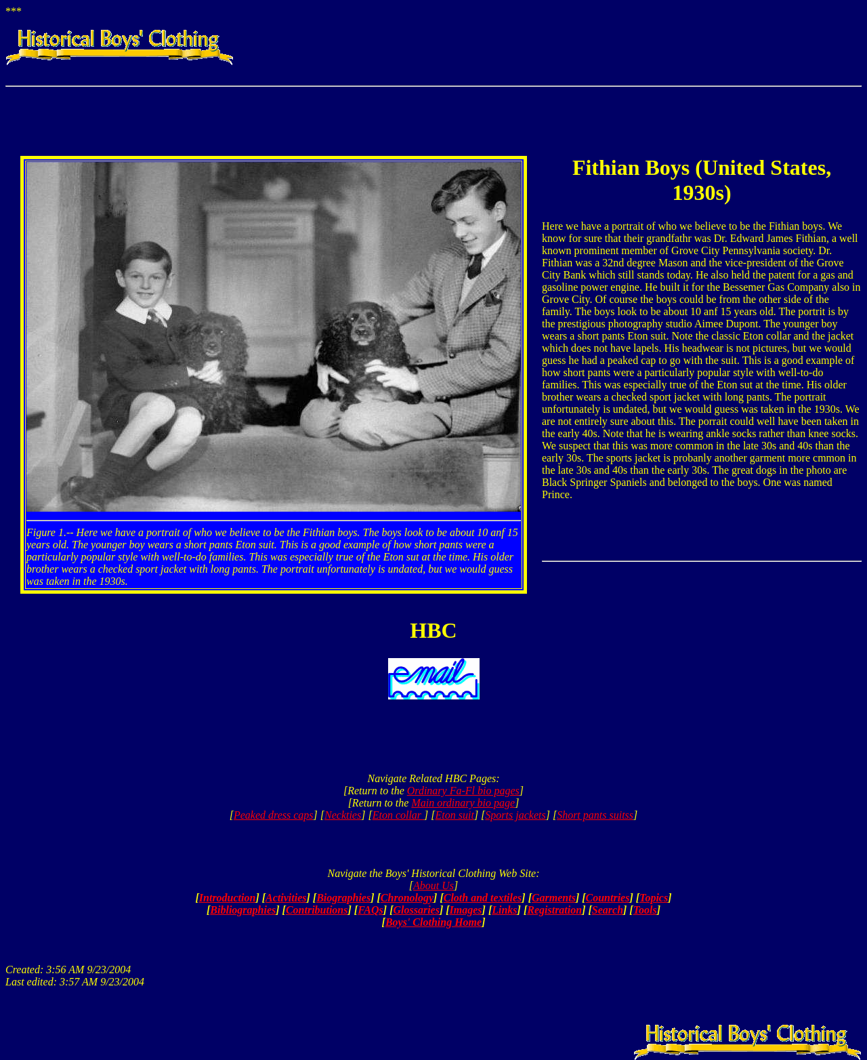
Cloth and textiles (483, 897)
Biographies (343, 897)
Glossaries (416, 910)
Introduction (227, 897)
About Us (433, 885)
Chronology (407, 897)
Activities (286, 897)
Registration (554, 910)
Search (607, 910)
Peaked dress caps (274, 815)
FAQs (370, 910)
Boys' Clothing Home (433, 922)
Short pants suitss (595, 815)
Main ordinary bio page (463, 803)
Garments (554, 897)
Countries (608, 897)
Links (504, 910)
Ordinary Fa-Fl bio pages (463, 790)
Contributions (317, 910)
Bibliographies (243, 910)
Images (466, 910)
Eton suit (455, 815)
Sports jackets (515, 815)
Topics (653, 897)
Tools (645, 910)
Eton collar (398, 815)
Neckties (342, 815)
